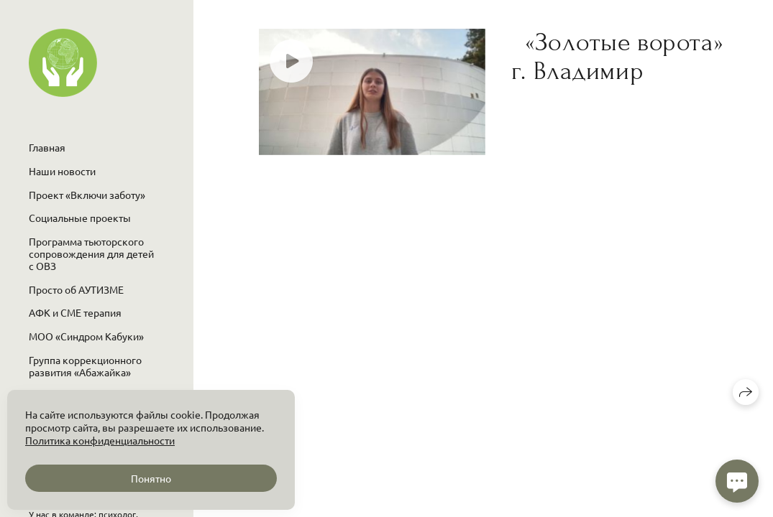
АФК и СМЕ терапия (75, 312)
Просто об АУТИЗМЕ (76, 289)
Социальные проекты (80, 217)
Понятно (151, 478)
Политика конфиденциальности (100, 440)
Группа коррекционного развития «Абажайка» (85, 365)
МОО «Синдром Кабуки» (86, 336)
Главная (47, 147)
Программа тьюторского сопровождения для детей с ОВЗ (91, 253)
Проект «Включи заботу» (87, 194)
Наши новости (62, 170)
